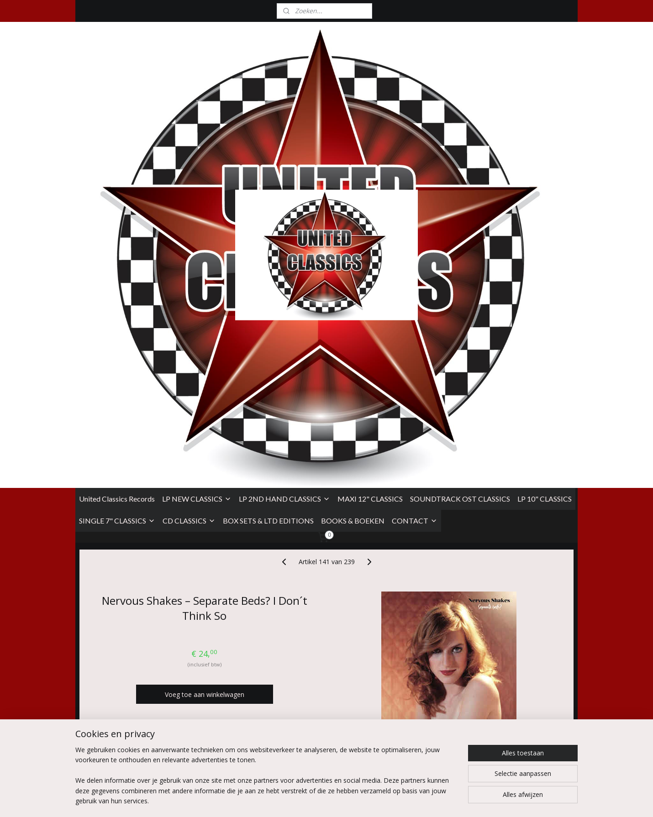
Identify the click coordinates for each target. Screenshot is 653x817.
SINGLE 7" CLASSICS (117, 185)
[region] (266, 781)
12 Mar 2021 (149, 625)
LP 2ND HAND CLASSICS (284, 163)
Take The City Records (152, 556)
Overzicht (119, 647)
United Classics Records (117, 163)
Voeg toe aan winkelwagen (204, 359)
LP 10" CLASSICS (544, 163)
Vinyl (131, 576)
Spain (134, 606)
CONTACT (414, 185)
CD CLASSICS (189, 185)
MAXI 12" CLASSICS (370, 163)
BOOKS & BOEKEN (352, 185)
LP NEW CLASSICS (197, 163)
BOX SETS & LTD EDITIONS (268, 185)
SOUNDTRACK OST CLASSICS (460, 163)
